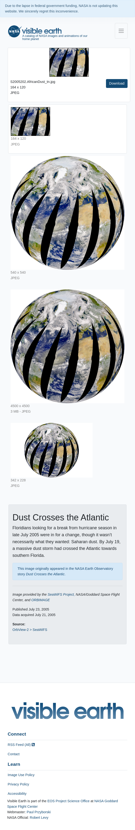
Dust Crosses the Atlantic (45, 574)
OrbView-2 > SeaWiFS (29, 630)
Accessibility (17, 793)
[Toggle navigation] (121, 31)
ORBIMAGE (40, 600)
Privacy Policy (18, 784)
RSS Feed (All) (21, 745)
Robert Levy (39, 817)
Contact (14, 754)
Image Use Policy (21, 775)
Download (116, 83)
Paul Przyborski (39, 812)
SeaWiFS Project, (61, 594)
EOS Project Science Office (68, 801)
